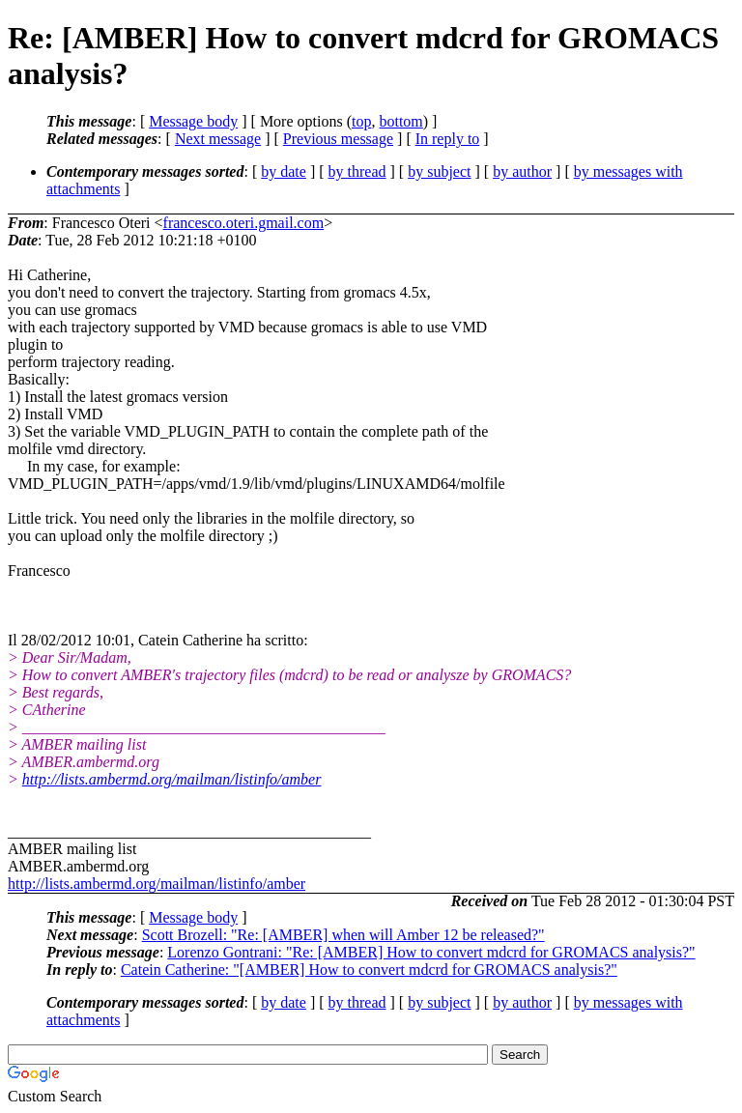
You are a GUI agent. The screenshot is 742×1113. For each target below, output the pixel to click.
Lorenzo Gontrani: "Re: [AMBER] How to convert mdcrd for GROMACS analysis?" (431, 952)
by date (283, 171)
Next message (218, 138)
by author (522, 171)
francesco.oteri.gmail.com (244, 222)
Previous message (338, 138)
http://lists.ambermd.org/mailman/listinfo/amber (172, 779)
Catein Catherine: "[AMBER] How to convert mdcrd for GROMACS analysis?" (369, 969)
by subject (439, 171)
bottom (400, 121)
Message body (193, 121)
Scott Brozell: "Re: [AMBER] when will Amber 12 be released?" (343, 935)
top (361, 121)
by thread (357, 171)
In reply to (447, 138)
